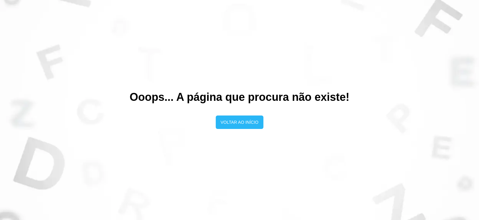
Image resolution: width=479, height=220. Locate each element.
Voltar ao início (239, 122)
